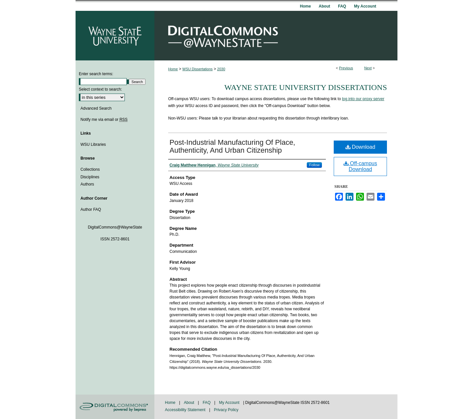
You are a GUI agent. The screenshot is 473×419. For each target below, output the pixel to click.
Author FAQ (90, 209)
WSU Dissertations (197, 69)
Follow (314, 165)
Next (368, 68)
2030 (221, 69)
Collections (90, 169)
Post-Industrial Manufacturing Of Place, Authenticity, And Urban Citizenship (232, 146)
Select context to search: (100, 89)
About (189, 402)
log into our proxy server (363, 99)
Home (173, 69)
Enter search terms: (96, 74)
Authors (87, 184)
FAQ (207, 402)
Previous (346, 68)
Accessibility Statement (186, 410)
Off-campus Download (360, 166)
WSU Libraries (93, 144)
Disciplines (89, 177)
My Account (229, 402)
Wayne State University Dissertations (305, 87)
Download (360, 147)
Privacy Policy (226, 410)
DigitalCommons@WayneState (275, 35)
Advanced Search (96, 108)
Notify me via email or (103, 119)
